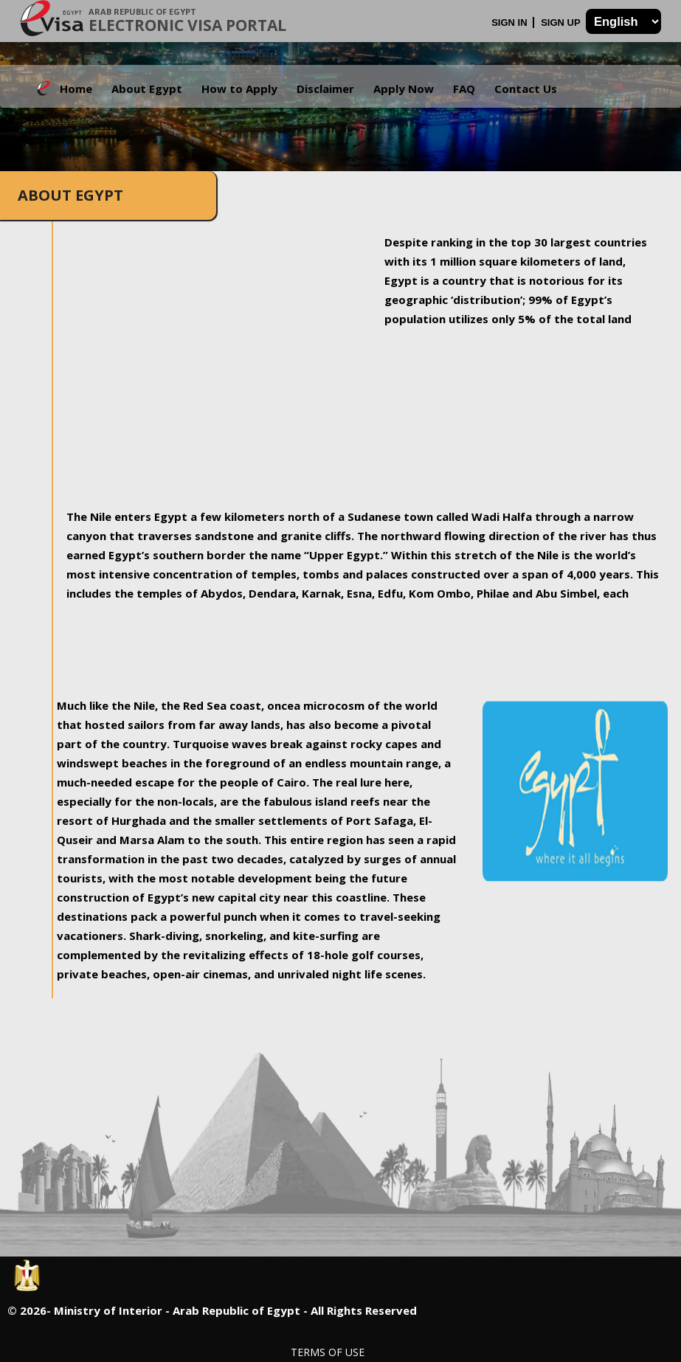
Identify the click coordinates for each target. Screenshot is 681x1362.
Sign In (510, 22)
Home (76, 88)
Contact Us (525, 88)
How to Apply (239, 88)
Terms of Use (327, 1352)
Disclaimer (325, 88)
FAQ (464, 88)
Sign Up (562, 22)
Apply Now (403, 88)
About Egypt (146, 88)
